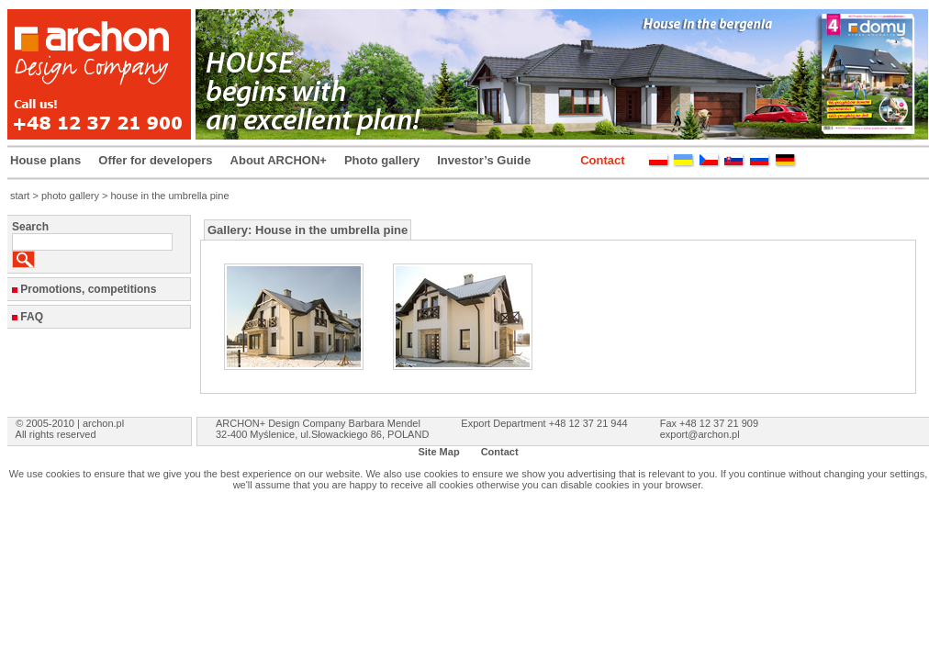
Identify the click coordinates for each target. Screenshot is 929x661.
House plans (45, 160)
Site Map (438, 451)
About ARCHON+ (278, 160)
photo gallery (70, 195)
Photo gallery (382, 160)
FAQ (31, 316)
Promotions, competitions (88, 289)
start (19, 195)
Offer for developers (155, 160)
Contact (602, 160)
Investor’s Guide (484, 160)
